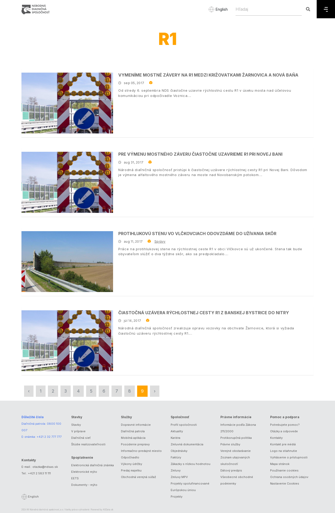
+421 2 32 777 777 (49, 437)
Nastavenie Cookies (284, 483)
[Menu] (326, 9)
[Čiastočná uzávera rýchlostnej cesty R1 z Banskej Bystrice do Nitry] (67, 340)
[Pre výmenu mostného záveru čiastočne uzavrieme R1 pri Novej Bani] (67, 182)
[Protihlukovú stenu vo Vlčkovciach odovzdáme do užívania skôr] (67, 261)
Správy (159, 241)
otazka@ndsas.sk (45, 467)
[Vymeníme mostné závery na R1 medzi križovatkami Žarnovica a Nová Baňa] (67, 103)
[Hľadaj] (269, 9)
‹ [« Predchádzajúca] (29, 391)
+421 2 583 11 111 (39, 473)
